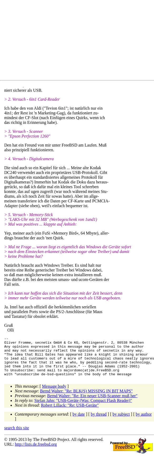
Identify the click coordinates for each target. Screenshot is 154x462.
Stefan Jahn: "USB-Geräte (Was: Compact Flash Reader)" (83, 408)
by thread (99, 422)
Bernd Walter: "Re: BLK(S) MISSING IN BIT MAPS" (86, 399)
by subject (121, 422)
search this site (16, 436)
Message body (54, 394)
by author (144, 422)
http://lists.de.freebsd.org (36, 452)
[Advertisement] (74, 41)
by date (79, 422)
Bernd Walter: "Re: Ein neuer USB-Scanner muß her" (92, 403)
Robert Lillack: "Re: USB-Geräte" (70, 413)
